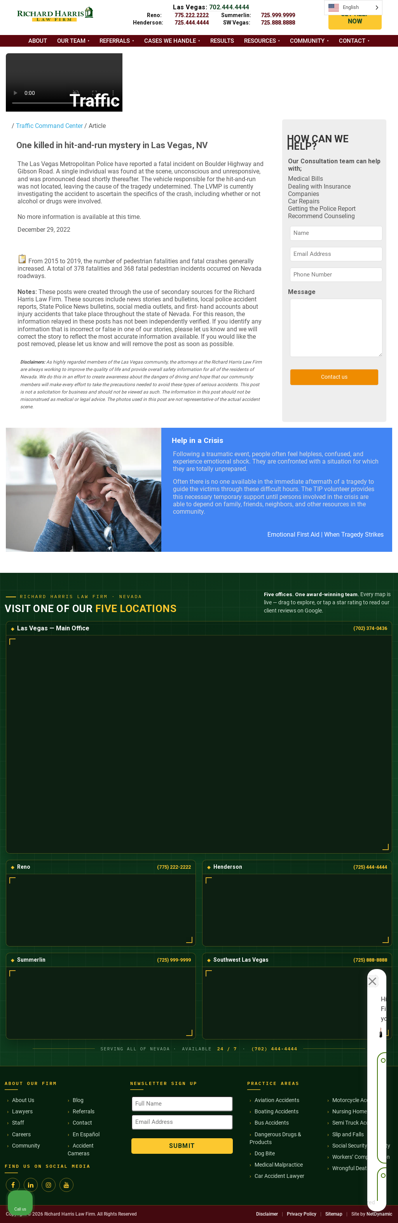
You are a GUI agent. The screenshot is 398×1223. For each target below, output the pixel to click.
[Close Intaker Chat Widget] (372, 974)
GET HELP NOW (355, 17)
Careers (21, 1134)
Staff (18, 1123)
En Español (86, 1134)
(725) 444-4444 (370, 867)
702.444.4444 (229, 7)
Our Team (71, 40)
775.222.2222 (192, 15)
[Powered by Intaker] (332, 1206)
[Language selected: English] (353, 7)
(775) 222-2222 (174, 867)
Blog (78, 1100)
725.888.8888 (278, 22)
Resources (260, 40)
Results (222, 40)
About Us (23, 1100)
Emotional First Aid (293, 534)
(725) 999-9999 (174, 960)
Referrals (115, 40)
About (37, 40)
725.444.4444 (192, 22)
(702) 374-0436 (370, 628)
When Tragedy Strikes (354, 534)
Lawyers (22, 1111)
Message (302, 292)
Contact (352, 40)
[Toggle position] (356, 974)
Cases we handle (170, 40)
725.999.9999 (278, 15)
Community (307, 40)
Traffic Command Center (48, 125)
